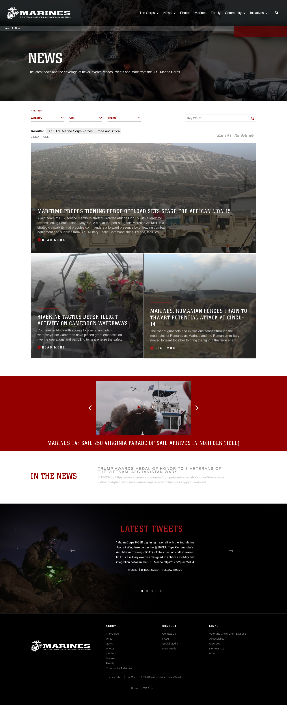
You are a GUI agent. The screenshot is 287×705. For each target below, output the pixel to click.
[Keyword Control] (220, 118)
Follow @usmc (172, 584)
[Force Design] (220, 135)
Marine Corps (61, 649)
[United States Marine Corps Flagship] (38, 13)
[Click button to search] (252, 118)
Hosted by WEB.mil (142, 688)
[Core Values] (236, 135)
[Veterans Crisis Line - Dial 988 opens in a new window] (227, 637)
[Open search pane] (277, 13)
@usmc (132, 584)
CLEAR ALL (40, 136)
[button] (93, 408)
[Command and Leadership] (244, 135)
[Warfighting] (252, 135)
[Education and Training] (228, 135)
